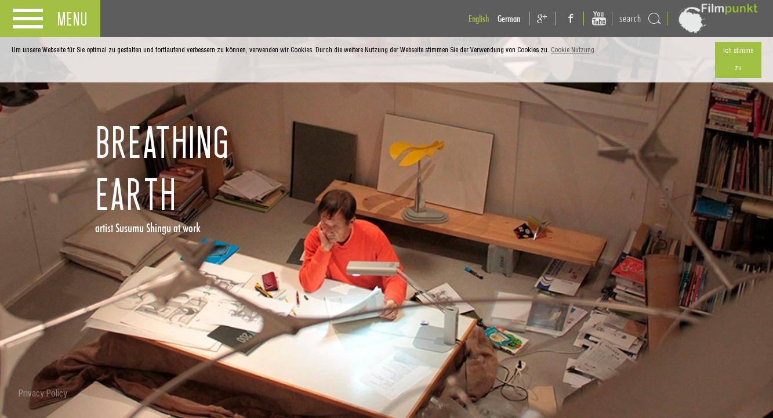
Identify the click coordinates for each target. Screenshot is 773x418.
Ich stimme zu (738, 60)
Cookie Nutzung (572, 50)
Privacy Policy (43, 394)
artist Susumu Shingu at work (148, 228)
